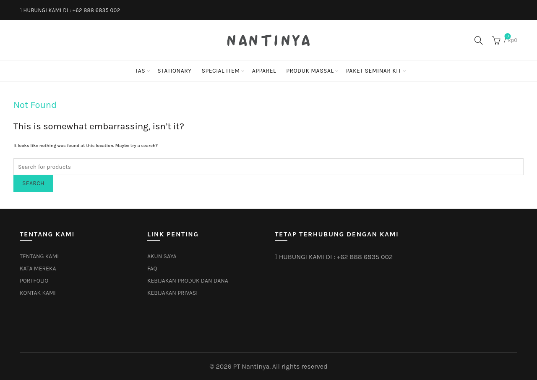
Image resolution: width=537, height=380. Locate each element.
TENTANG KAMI (39, 256)
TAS (140, 70)
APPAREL (264, 70)
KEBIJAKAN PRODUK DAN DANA (187, 280)
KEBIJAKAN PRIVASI (172, 292)
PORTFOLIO (34, 280)
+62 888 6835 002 (96, 10)
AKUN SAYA (162, 256)
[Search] (478, 40)
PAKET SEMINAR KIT (373, 70)
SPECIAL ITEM (220, 70)
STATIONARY (174, 70)
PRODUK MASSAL (310, 70)
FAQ (152, 268)
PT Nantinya (251, 366)
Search (33, 183)
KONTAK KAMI (38, 292)
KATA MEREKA (38, 268)
